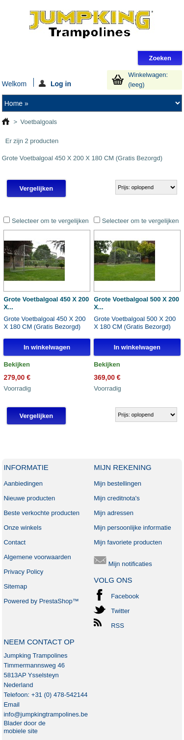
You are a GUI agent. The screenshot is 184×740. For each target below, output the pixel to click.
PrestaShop (56, 601)
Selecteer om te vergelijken (50, 220)
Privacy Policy (23, 571)
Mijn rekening (123, 467)
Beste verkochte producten (41, 513)
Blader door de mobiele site (24, 727)
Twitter (120, 611)
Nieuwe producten (29, 498)
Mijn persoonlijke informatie (132, 527)
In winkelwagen (47, 347)
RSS (117, 625)
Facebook (125, 596)
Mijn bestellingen (117, 483)
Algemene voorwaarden (37, 557)
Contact (14, 542)
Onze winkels (22, 527)
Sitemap (15, 586)
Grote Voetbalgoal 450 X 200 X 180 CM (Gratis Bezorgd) (44, 322)
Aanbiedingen (23, 483)
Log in (55, 83)
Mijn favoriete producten (128, 542)
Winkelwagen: (148, 79)
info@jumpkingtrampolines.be (45, 714)
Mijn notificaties (123, 563)
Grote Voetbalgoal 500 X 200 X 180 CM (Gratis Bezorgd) (135, 322)
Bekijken (16, 364)
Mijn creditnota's (117, 498)
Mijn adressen (113, 513)
